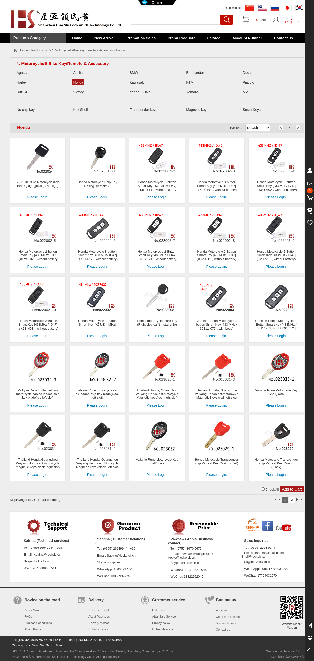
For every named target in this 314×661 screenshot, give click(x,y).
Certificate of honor (228, 617)
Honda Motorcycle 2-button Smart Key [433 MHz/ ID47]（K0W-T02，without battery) (38, 255)
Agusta (22, 73)
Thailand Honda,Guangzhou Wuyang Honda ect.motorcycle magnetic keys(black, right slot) (38, 463)
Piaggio (248, 82)
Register (292, 22)
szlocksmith (262, 562)
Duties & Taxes (98, 629)
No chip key (26, 110)
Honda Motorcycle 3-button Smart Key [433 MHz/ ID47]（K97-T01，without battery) (216, 185)
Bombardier (195, 73)
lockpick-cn (41, 561)
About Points (33, 629)
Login (291, 17)
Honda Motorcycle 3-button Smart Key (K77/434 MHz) (97, 322)
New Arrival (104, 38)
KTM (190, 82)
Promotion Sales (141, 38)
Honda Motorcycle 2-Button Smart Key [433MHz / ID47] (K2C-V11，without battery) (276, 255)
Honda (78, 82)
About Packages (99, 616)
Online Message (162, 629)
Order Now (32, 610)
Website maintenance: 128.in (285, 651)
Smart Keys (252, 110)
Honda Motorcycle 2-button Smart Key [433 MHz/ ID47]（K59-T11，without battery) (157, 185)
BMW (134, 73)
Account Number (247, 38)
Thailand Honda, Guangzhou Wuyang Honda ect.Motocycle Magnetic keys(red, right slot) (157, 393)
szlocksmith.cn (190, 563)
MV (245, 92)
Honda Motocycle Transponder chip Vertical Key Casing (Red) (216, 461)
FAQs (28, 616)
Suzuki (22, 92)
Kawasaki (137, 82)
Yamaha (192, 92)
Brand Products (181, 38)
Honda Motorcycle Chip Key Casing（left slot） (97, 184)
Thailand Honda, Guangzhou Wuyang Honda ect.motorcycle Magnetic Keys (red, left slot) (216, 393)
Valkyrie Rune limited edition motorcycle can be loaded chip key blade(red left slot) (37, 393)
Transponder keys (143, 110)
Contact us (283, 38)
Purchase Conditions (38, 623)
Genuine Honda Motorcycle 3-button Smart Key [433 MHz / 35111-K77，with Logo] (217, 324)
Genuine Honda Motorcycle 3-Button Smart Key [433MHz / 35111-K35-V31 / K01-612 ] (276, 324)
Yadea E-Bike (140, 92)
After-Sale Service (164, 616)
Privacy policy (161, 623)
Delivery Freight (98, 610)
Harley (21, 82)
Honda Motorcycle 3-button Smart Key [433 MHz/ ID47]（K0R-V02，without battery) (276, 185)
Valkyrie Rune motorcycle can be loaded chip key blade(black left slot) (97, 393)
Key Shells (81, 110)
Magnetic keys (197, 110)
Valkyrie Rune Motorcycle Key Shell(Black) (157, 461)
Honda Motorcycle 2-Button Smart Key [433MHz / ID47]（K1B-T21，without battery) (157, 255)
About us (221, 610)
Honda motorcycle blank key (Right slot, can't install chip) (157, 322)
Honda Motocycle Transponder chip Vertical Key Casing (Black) (276, 463)
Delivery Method (99, 623)
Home (77, 38)
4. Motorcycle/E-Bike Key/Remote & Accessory (82, 50)
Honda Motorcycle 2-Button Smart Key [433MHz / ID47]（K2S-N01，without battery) (37, 324)
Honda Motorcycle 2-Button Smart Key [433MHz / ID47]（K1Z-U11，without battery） (216, 255)
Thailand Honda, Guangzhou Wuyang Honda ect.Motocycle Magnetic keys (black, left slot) (97, 463)
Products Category (34, 38)
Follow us (158, 610)
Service (213, 38)
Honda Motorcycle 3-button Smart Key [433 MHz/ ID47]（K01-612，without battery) (97, 255)
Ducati (248, 73)
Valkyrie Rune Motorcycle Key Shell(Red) (276, 392)
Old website (234, 8)
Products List (39, 50)
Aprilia (78, 73)
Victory (78, 92)
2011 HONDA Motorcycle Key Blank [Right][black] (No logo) (38, 184)
